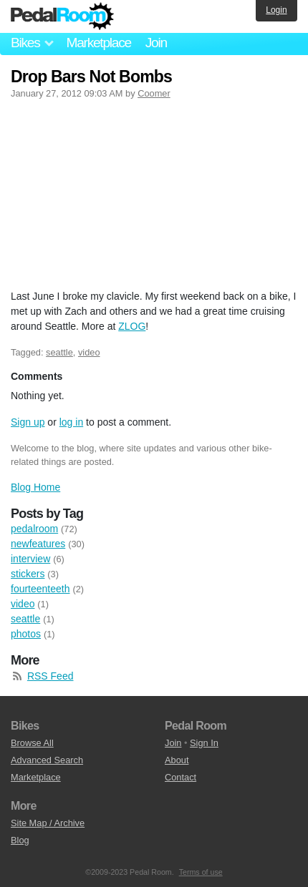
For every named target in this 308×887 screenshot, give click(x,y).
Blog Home (35, 487)
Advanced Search (47, 760)
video (89, 352)
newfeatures (38, 543)
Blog (20, 840)
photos (26, 633)
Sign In (204, 742)
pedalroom (34, 528)
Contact (180, 777)
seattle (59, 352)
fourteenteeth (40, 588)
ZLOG (131, 326)
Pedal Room (62, 16)
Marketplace (98, 42)
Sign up (27, 422)
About (176, 760)
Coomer (154, 93)
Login (276, 10)
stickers (27, 573)
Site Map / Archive (48, 823)
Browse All (32, 742)
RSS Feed (50, 676)
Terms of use (201, 872)
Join (156, 42)
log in (71, 422)
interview (30, 558)
